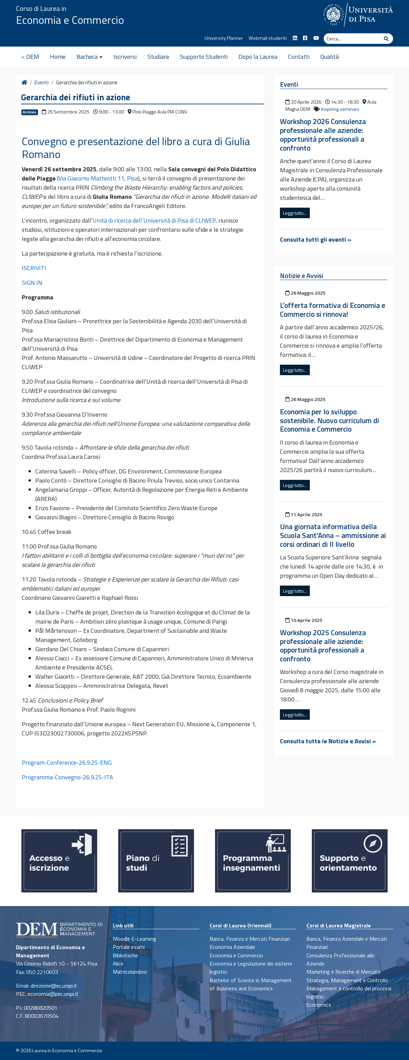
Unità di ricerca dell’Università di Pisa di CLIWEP (154, 220)
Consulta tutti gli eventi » (315, 239)
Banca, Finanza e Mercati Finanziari (250, 939)
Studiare (158, 56)
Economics (318, 1005)
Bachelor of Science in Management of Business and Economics (251, 984)
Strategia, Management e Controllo (347, 980)
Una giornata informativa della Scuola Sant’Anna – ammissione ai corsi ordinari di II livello (333, 535)
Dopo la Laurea (257, 56)
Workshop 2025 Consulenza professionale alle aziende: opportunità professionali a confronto (323, 645)
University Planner (223, 38)
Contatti (298, 56)
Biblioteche (125, 955)
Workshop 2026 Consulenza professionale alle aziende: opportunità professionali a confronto (323, 134)
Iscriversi (125, 56)
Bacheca (86, 56)
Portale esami (129, 947)
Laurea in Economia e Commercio (67, 1050)
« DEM (30, 56)
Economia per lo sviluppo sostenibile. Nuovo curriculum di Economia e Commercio (329, 420)
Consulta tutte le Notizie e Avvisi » (328, 741)
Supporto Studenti (204, 56)
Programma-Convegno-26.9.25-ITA (67, 777)
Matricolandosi (130, 972)
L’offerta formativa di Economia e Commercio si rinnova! (332, 309)
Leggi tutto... (295, 212)
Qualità (329, 56)
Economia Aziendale (232, 947)
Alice (118, 963)
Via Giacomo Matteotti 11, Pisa (98, 178)
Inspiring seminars (340, 109)
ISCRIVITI (34, 268)
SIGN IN (32, 282)
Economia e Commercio (70, 20)
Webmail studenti (268, 38)
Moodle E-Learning (134, 939)
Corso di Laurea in (41, 8)
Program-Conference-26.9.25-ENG (67, 762)
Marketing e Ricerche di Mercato (343, 972)
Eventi (42, 82)
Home (58, 56)
